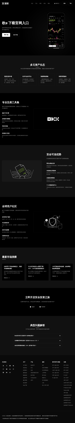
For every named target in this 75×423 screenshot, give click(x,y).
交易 (32, 370)
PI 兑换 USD (55, 377)
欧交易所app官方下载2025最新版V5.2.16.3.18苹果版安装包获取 (15, 418)
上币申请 (44, 372)
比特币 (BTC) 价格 (68, 382)
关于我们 (25, 365)
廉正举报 (25, 380)
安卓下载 (15, 34)
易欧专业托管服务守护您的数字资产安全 (49, 415)
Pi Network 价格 (67, 387)
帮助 (49, 3)
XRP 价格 (66, 392)
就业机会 (25, 367)
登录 (64, 3)
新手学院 (33, 375)
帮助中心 (44, 377)
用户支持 (44, 375)
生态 (32, 3)
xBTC (32, 380)
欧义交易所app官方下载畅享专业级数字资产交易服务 (38, 418)
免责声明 (25, 377)
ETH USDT (66, 372)
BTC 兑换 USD (55, 365)
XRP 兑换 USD (55, 375)
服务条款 (25, 372)
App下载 (25, 385)
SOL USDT (66, 377)
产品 (36, 3)
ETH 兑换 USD (55, 367)
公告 (43, 382)
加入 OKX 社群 (45, 385)
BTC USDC (66, 365)
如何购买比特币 (67, 397)
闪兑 (32, 367)
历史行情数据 (45, 367)
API (43, 365)
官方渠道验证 (45, 380)
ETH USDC (66, 367)
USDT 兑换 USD (56, 370)
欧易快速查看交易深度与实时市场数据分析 (33, 415)
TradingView (33, 377)
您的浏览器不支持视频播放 (56, 30)
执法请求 (25, 382)
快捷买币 (33, 365)
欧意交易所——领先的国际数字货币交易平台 (14, 415)
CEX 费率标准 (45, 370)
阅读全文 (6, 277)
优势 (40, 3)
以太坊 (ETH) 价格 (68, 385)
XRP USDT (66, 380)
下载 (70, 3)
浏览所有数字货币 (34, 372)
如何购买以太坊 (67, 400)
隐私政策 (25, 375)
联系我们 (25, 370)
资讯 (45, 3)
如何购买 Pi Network (68, 405)
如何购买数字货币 (68, 395)
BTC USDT (66, 370)
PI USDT (66, 375)
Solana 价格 (66, 390)
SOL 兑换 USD (55, 372)
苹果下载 (6, 34)
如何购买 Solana (67, 402)
